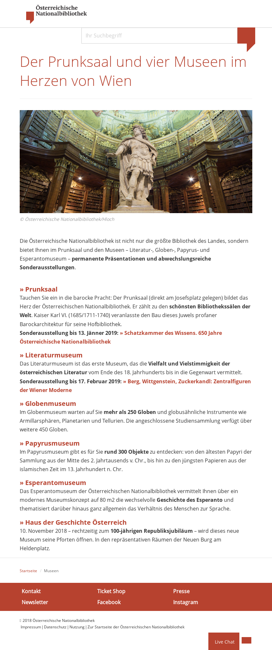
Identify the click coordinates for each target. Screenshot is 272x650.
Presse (181, 591)
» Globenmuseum (48, 403)
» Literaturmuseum (51, 355)
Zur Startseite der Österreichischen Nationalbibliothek (136, 627)
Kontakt (31, 591)
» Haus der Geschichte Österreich (73, 522)
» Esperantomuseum (53, 482)
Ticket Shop (111, 591)
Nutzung (77, 627)
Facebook (108, 601)
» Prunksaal (39, 289)
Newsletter (35, 601)
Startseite (28, 570)
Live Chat (225, 642)
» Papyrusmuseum (50, 443)
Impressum (31, 627)
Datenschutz (55, 627)
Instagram (185, 601)
